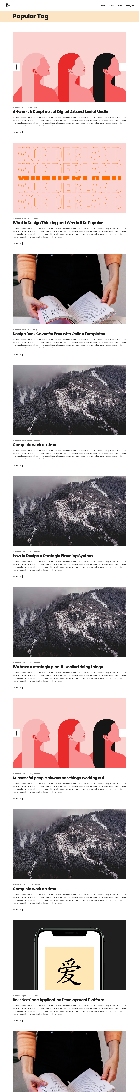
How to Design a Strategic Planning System (53, 556)
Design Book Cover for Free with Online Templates (59, 334)
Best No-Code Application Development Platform (58, 1000)
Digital (36, 108)
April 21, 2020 (26, 885)
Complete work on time (34, 444)
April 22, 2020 (27, 552)
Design (36, 996)
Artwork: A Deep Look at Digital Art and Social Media (60, 111)
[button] (122, 67)
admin (17, 219)
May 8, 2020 (26, 441)
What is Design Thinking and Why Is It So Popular (58, 222)
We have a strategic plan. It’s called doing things (58, 667)
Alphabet (36, 441)
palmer (17, 108)
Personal (37, 552)
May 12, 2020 (27, 108)
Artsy (35, 330)
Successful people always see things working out (58, 778)
